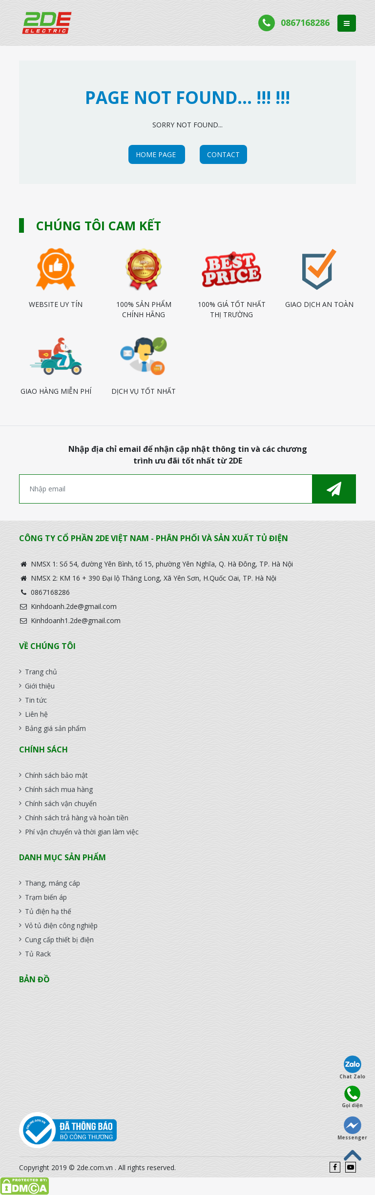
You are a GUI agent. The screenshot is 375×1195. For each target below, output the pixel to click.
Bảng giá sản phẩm (55, 728)
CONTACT (223, 154)
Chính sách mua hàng (59, 789)
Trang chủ (41, 671)
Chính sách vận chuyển (61, 803)
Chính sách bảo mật (56, 775)
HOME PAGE (157, 154)
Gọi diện (352, 1097)
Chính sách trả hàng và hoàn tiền (76, 817)
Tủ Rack (38, 953)
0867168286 (305, 22)
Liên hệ (36, 714)
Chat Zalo (352, 1067)
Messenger (352, 1128)
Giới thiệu (40, 685)
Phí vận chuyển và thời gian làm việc (82, 831)
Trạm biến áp (46, 897)
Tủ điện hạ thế (48, 911)
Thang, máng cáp (52, 883)
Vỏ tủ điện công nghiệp (61, 925)
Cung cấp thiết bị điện (59, 939)
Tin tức (36, 700)
